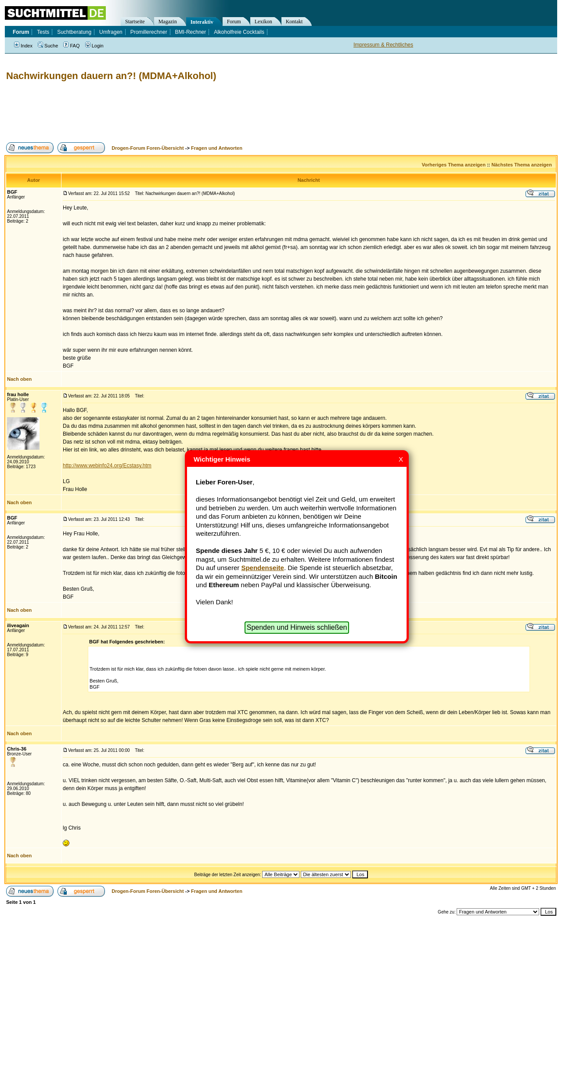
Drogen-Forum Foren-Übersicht (148, 148)
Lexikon (263, 21)
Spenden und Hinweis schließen (297, 627)
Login (94, 45)
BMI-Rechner (190, 32)
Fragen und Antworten (216, 148)
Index (23, 45)
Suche (48, 45)
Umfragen (110, 32)
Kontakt (294, 21)
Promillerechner (148, 32)
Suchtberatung (74, 32)
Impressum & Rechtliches (383, 45)
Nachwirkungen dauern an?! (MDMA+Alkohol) (111, 75)
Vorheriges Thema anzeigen (454, 164)
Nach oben (19, 379)
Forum (234, 21)
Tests (43, 32)
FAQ (71, 45)
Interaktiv (202, 22)
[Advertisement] (164, 112)
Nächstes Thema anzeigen (521, 164)
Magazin (168, 21)
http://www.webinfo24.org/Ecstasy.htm (107, 465)
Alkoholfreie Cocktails (239, 32)
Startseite (135, 21)
